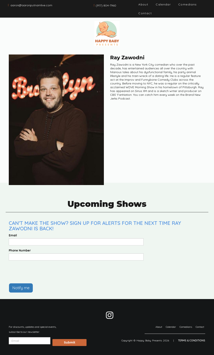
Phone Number (20, 250)
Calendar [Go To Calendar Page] (163, 4)
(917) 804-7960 (106, 5)
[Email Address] (29, 340)
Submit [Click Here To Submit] (69, 342)
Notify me (20, 287)
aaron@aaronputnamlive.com (31, 5)
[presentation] (40, 272)
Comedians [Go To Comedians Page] (187, 4)
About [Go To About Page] (143, 4)
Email (13, 235)
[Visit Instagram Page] (109, 315)
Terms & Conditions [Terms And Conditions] (191, 340)
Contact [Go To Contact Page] (145, 13)
